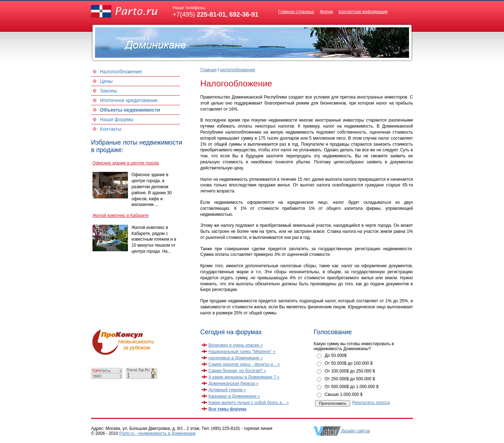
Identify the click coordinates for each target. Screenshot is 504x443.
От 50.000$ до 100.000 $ (349, 363)
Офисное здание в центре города (126, 163)
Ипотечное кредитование (129, 100)
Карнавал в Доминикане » (234, 396)
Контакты (110, 129)
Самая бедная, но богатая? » (237, 370)
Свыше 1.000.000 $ (344, 394)
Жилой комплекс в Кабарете (121, 215)
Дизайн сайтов (355, 430)
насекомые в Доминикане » (235, 357)
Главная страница (296, 11)
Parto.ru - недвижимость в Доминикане (157, 433)
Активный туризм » (227, 389)
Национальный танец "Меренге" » (241, 351)
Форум (326, 11)
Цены (106, 81)
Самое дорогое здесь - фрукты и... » (244, 364)
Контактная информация (363, 11)
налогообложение (237, 69)
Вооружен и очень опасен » (235, 345)
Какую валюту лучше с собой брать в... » (248, 402)
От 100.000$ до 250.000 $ (350, 371)
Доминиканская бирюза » (233, 383)
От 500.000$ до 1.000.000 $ (352, 386)
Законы (108, 91)
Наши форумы (116, 119)
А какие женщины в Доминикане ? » (243, 377)
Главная (208, 69)
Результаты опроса (371, 402)
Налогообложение (121, 71)
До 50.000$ (336, 355)
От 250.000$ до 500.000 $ (350, 378)
